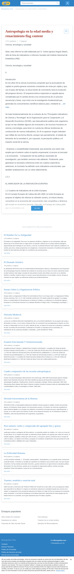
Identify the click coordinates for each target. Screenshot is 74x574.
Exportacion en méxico (9, 520)
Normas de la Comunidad (10, 555)
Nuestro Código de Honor (10, 557)
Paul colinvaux (43, 517)
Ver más (37, 208)
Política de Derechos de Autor (11, 552)
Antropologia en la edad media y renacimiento (31, 9)
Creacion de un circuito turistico (48, 520)
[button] (66, 34)
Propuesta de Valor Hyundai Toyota (13, 523)
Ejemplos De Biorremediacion (48, 523)
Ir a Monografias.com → (59, 540)
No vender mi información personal (13, 560)
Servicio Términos (7, 547)
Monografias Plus (7, 9)
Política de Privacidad (8, 549)
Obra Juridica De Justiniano (10, 517)
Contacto (4, 544)
